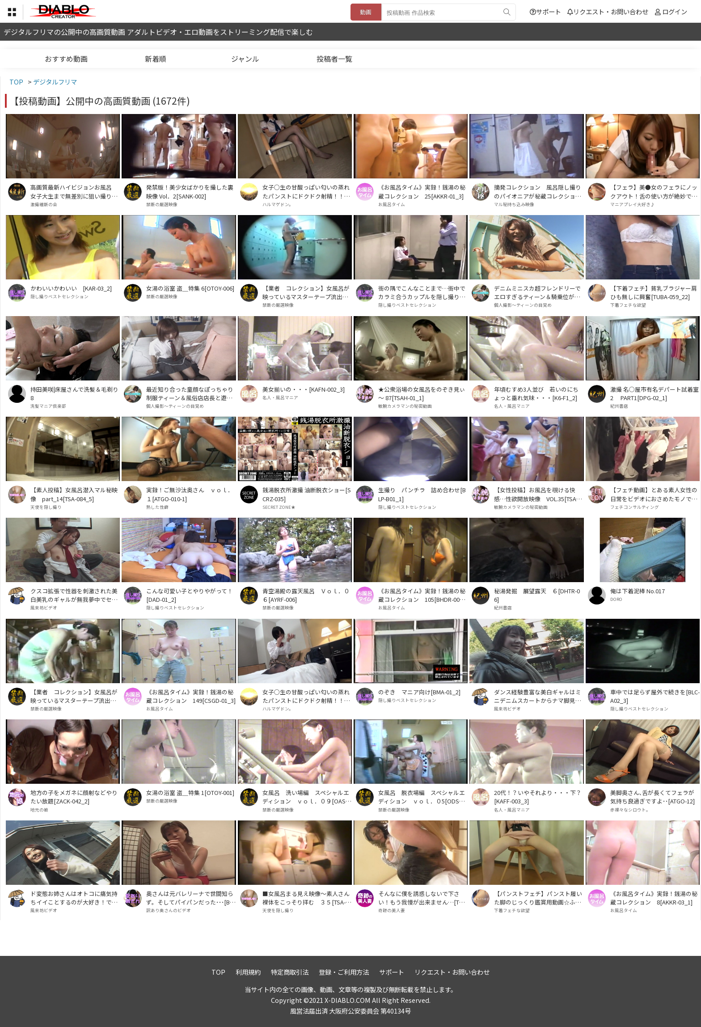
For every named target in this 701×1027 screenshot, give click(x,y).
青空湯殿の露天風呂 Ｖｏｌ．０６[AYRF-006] (306, 595)
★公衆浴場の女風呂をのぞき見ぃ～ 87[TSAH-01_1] (421, 393)
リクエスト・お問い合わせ (607, 11)
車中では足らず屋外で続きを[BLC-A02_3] (655, 696)
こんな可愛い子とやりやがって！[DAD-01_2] (189, 595)
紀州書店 (619, 406)
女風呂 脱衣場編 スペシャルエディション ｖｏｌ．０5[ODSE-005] (422, 796)
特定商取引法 (289, 971)
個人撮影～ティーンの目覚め (523, 305)
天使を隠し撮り (46, 507)
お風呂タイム (391, 204)
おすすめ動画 (66, 58)
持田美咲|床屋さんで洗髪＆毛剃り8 (74, 393)
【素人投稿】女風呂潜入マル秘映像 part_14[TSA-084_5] (74, 494)
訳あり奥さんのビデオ (168, 910)
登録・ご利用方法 (344, 971)
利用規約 (248, 971)
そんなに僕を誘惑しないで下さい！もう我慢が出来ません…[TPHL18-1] (422, 897)
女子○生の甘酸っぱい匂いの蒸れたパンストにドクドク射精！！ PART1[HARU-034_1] (306, 696)
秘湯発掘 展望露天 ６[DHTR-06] (537, 595)
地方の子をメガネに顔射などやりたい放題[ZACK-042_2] (74, 796)
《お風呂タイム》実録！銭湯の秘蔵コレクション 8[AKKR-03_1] (653, 897)
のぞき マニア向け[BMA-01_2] (419, 692)
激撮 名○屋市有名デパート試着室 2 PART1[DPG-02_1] (654, 393)
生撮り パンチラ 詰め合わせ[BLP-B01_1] (422, 494)
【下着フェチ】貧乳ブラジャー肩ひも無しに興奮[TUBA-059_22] (653, 292)
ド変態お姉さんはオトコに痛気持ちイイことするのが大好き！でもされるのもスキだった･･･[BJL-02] (74, 897)
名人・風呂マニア (280, 397)
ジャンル (245, 58)
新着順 (155, 58)
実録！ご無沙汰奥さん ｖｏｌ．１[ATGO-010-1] (189, 494)
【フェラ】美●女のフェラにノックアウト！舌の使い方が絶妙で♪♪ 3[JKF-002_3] (653, 191)
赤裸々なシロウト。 (630, 810)
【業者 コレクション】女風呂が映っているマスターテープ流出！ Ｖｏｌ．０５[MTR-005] (75, 696)
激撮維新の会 (43, 204)
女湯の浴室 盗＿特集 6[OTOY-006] (190, 288)
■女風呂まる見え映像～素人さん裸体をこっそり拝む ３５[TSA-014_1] (307, 897)
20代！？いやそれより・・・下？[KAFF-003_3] (538, 796)
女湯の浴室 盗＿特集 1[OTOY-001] (190, 792)
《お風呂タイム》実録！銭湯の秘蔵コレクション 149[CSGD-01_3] (191, 696)
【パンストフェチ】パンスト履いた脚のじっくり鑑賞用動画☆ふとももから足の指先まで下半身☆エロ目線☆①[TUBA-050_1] (538, 897)
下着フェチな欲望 (628, 305)
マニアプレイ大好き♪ (632, 204)
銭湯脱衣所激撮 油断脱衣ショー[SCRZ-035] (306, 494)
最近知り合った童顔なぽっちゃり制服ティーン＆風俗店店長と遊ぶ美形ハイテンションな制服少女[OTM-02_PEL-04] (190, 393)
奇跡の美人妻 (391, 910)
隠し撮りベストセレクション (59, 296)
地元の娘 (39, 810)
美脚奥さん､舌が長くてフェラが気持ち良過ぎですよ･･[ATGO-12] (652, 796)
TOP (218, 971)
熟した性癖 (157, 507)
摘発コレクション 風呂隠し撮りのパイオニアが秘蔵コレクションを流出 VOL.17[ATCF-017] (537, 191)
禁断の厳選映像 (161, 204)
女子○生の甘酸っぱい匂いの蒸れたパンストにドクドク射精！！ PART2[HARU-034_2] (306, 191)
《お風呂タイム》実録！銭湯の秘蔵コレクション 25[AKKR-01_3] (421, 191)
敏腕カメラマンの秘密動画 (405, 406)
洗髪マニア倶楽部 (48, 406)
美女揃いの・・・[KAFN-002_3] (303, 389)
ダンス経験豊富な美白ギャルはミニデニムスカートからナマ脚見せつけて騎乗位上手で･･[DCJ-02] (537, 696)
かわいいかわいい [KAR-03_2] (71, 288)
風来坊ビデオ (43, 607)
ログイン (674, 11)
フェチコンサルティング (634, 507)
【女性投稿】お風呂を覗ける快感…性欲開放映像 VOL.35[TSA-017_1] (537, 494)
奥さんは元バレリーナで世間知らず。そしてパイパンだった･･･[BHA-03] (190, 897)
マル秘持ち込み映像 (514, 204)
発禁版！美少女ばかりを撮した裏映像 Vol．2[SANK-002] (189, 191)
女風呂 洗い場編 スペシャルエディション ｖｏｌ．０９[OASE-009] (306, 796)
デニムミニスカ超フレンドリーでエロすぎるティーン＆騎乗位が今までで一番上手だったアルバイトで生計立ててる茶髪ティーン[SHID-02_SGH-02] (537, 292)
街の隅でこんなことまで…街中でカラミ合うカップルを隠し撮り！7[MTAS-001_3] (421, 292)
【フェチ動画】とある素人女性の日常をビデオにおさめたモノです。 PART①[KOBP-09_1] (653, 494)
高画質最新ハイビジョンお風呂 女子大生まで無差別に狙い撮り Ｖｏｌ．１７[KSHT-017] (74, 191)
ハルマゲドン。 (277, 204)
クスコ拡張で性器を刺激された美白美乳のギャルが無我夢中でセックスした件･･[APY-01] (74, 595)
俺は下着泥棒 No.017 (637, 591)
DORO (616, 599)
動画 (366, 12)
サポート (545, 11)
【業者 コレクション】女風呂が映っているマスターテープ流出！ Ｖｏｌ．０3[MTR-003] (307, 292)
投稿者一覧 (334, 58)
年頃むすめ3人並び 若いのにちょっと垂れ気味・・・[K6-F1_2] (536, 393)
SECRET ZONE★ (279, 507)
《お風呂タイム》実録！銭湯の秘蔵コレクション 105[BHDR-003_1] (422, 595)
